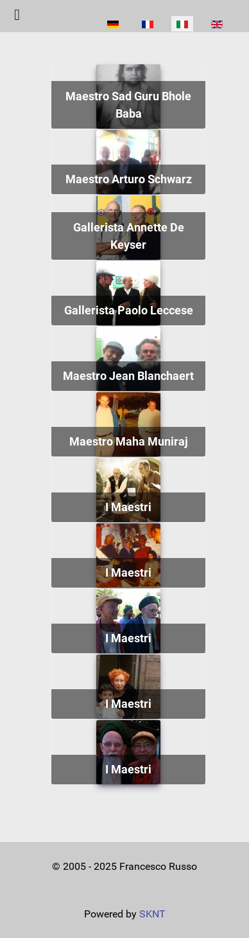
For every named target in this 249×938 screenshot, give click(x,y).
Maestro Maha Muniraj (128, 441)
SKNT (152, 914)
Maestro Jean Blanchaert (128, 376)
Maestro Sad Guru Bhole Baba (128, 105)
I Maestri (128, 507)
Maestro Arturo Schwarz (128, 179)
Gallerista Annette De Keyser (128, 236)
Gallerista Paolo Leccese (128, 310)
